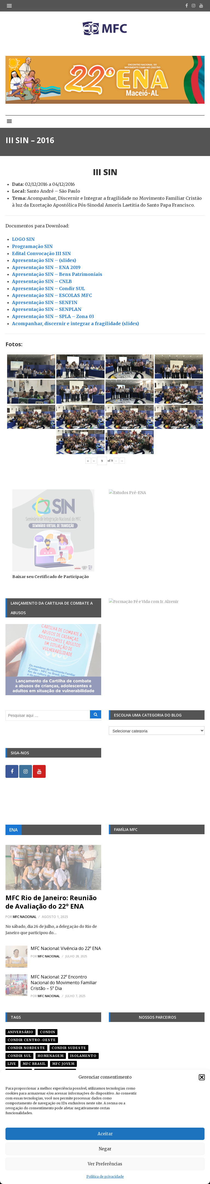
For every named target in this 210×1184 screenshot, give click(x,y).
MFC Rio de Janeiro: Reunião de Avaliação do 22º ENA (51, 902)
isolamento (83, 1056)
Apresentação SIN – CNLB (42, 281)
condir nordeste (26, 1048)
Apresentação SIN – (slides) (44, 260)
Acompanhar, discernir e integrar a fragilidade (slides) (75, 323)
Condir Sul (19, 1056)
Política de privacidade (105, 1176)
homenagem (51, 1056)
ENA (13, 830)
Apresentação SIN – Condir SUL (48, 288)
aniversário (20, 1032)
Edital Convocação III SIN (41, 253)
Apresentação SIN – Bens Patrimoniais (57, 274)
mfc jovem (63, 1064)
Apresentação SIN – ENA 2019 (46, 267)
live (12, 1064)
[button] (202, 1077)
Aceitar (105, 1133)
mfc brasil (34, 1064)
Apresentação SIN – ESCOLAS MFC (52, 295)
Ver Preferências (105, 1163)
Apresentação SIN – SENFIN (44, 302)
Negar (105, 1148)
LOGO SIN (23, 239)
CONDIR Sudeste (69, 1048)
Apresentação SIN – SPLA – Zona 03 (53, 316)
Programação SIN (32, 246)
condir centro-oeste (32, 1040)
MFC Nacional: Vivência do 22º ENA (66, 948)
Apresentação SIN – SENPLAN (46, 309)
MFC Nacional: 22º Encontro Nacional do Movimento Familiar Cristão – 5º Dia (64, 982)
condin (47, 1032)
